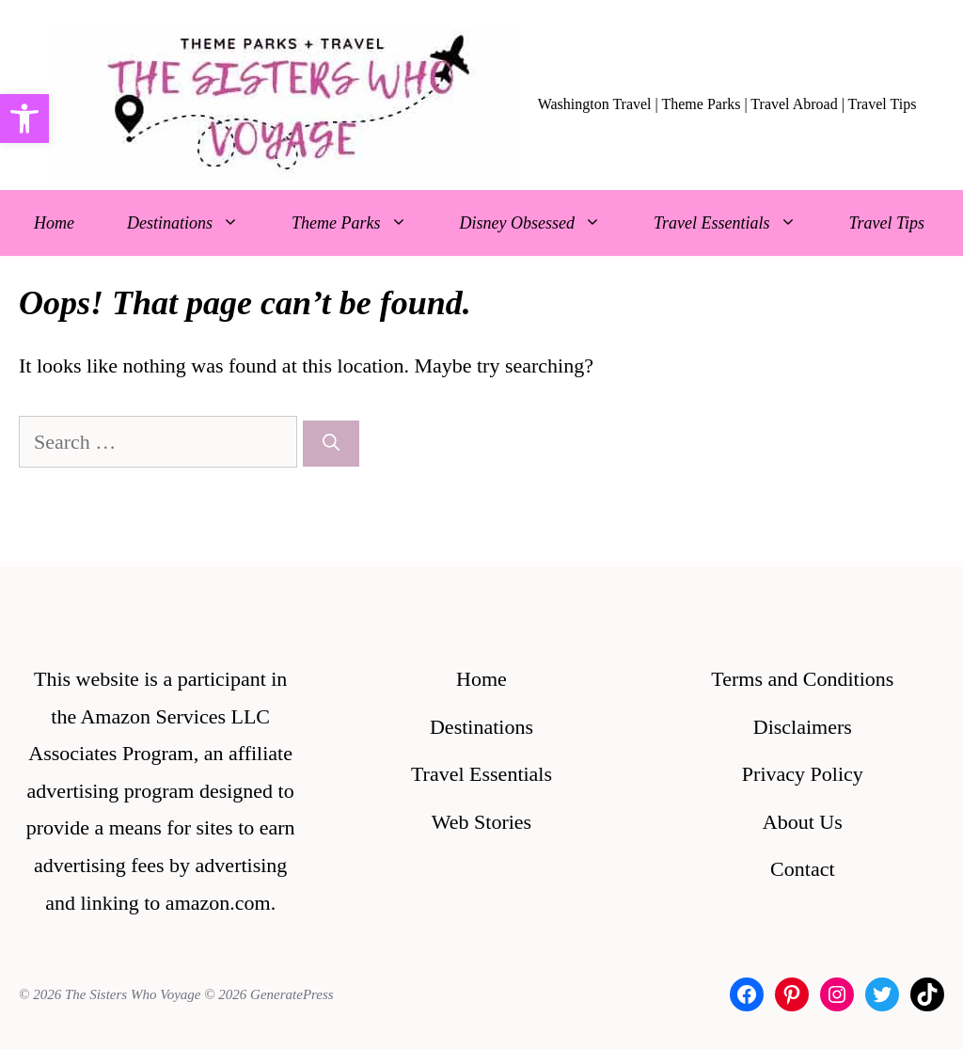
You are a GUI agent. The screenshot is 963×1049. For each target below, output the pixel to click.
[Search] (331, 444)
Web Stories (481, 822)
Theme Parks (362, 223)
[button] (24, 118)
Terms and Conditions (802, 679)
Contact (802, 869)
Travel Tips (887, 223)
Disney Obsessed (543, 223)
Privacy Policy (802, 774)
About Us (803, 822)
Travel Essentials (738, 223)
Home (54, 223)
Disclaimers (802, 727)
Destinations (196, 223)
